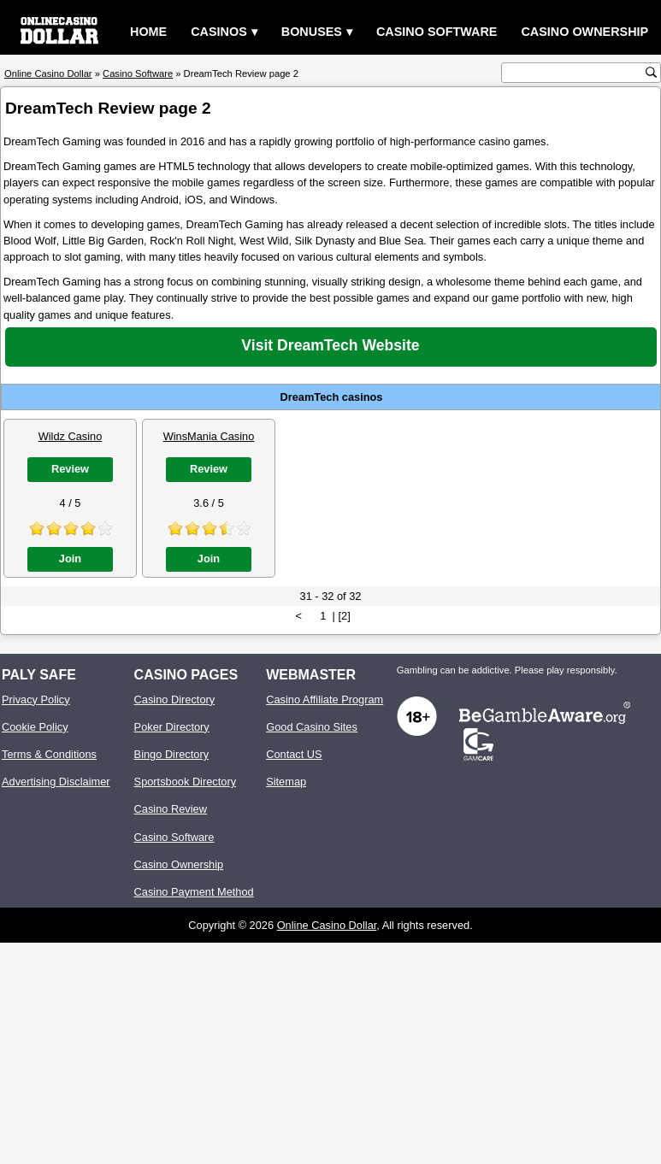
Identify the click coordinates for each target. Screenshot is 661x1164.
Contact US (294, 754)
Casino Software (437, 31)
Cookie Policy (35, 726)
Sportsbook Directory (185, 781)
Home (148, 31)
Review (70, 468)
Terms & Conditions (49, 754)
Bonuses (311, 31)
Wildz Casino (70, 436)
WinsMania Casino (209, 436)
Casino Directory (174, 699)
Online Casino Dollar (327, 925)
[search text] (575, 73)
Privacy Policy (36, 699)
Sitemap (286, 781)
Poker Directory (172, 726)
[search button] (651, 72)
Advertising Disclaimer (56, 781)
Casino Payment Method (194, 891)
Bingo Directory (171, 754)
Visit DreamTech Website (330, 345)
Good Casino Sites (311, 726)
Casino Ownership (584, 31)
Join (70, 558)
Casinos (219, 31)
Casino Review (170, 808)
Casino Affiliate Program (324, 699)
